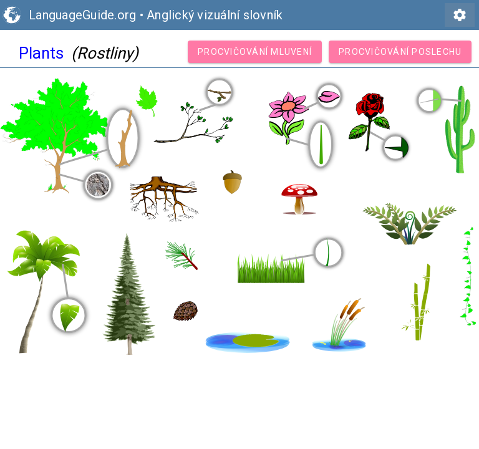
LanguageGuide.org (82, 14)
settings (459, 14)
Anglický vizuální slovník (215, 14)
